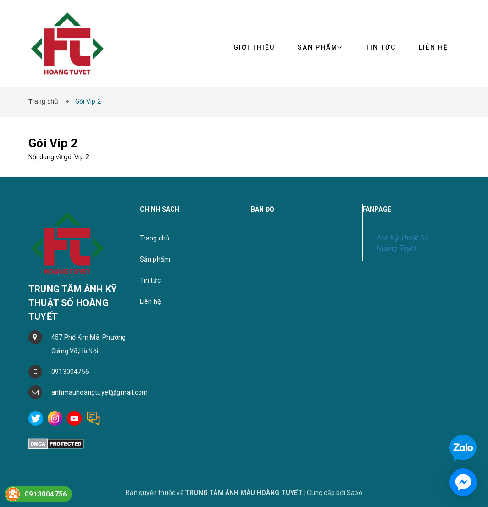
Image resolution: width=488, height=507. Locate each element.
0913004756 (70, 371)
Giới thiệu (254, 47)
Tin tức (150, 280)
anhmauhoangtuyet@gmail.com (88, 392)
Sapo (354, 492)
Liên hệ (433, 47)
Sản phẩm (320, 47)
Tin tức (381, 47)
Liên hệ (150, 301)
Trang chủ (45, 101)
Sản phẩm (155, 259)
